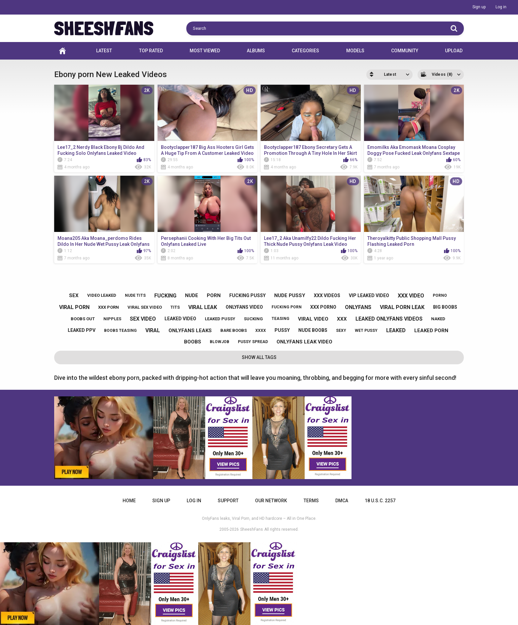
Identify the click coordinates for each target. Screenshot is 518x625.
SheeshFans (251, 529)
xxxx (260, 330)
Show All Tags (259, 357)
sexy (341, 330)
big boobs (445, 307)
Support (228, 500)
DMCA (341, 500)
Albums (256, 50)
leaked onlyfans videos (389, 319)
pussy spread (253, 341)
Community (404, 50)
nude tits (135, 295)
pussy (282, 330)
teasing (280, 318)
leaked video (180, 318)
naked (438, 318)
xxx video (411, 295)
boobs (192, 342)
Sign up (479, 7)
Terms (311, 500)
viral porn (74, 307)
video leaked (101, 295)
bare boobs (233, 330)
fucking (165, 295)
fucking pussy (247, 295)
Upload (453, 50)
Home (62, 50)
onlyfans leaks (190, 331)
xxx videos (327, 295)
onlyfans (358, 307)
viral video (313, 319)
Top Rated (151, 50)
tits (175, 307)
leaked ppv (81, 330)
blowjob (219, 341)
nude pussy (289, 295)
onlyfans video (244, 307)
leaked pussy (220, 318)
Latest (104, 50)
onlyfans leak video (304, 342)
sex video (143, 319)
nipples (112, 318)
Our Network (271, 500)
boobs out (83, 318)
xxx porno (323, 307)
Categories (305, 50)
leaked (396, 330)
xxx (342, 319)
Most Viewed (205, 50)
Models (355, 50)
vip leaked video (369, 295)
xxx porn (108, 307)
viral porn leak (402, 307)
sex (74, 295)
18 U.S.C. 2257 (380, 500)
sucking (253, 318)
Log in (501, 7)
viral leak (202, 307)
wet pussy (366, 330)
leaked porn (431, 331)
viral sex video (145, 307)
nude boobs (312, 330)
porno (440, 295)
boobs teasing (120, 330)
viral (152, 330)
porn (214, 295)
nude (191, 295)
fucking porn (287, 307)
